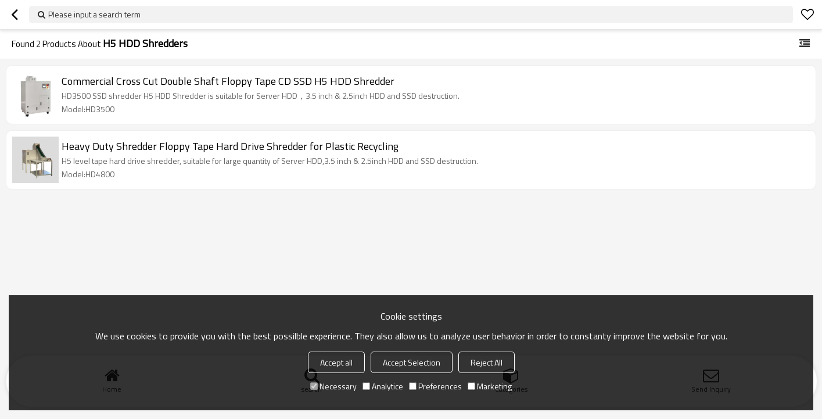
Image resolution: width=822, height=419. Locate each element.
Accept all (336, 362)
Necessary (333, 386)
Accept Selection (411, 362)
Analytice (382, 386)
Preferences (435, 386)
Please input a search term (94, 14)
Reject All (486, 362)
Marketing (490, 386)
